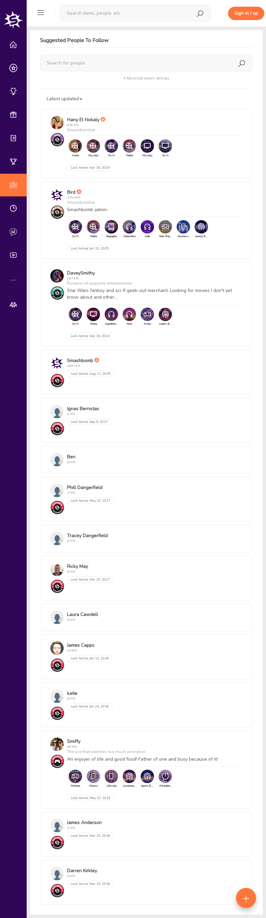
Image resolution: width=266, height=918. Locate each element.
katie (72, 693)
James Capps (80, 645)
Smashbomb (80, 360)
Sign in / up (246, 13)
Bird (71, 192)
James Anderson (84, 822)
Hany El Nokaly (83, 120)
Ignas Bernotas (83, 409)
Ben (71, 457)
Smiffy (73, 741)
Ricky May (77, 566)
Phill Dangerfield (84, 487)
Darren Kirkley (82, 871)
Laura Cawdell (82, 614)
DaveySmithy (81, 273)
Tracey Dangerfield (87, 535)
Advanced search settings (146, 78)
